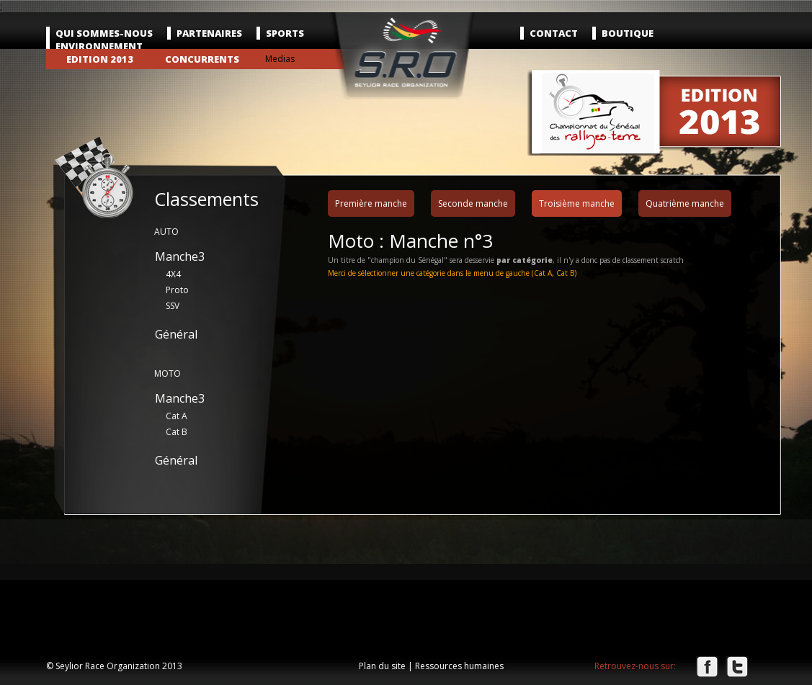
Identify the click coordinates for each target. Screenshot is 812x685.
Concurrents (202, 59)
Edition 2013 (99, 59)
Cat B (176, 432)
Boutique (627, 33)
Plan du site (382, 666)
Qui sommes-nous (104, 33)
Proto (177, 290)
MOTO (167, 373)
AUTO (166, 231)
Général (176, 334)
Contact (554, 33)
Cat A (176, 416)
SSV (172, 306)
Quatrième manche (685, 203)
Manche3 (180, 256)
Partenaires (209, 33)
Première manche (371, 203)
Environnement (99, 46)
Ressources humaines (459, 666)
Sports (285, 33)
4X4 (173, 274)
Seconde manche (473, 203)
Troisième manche (577, 203)
